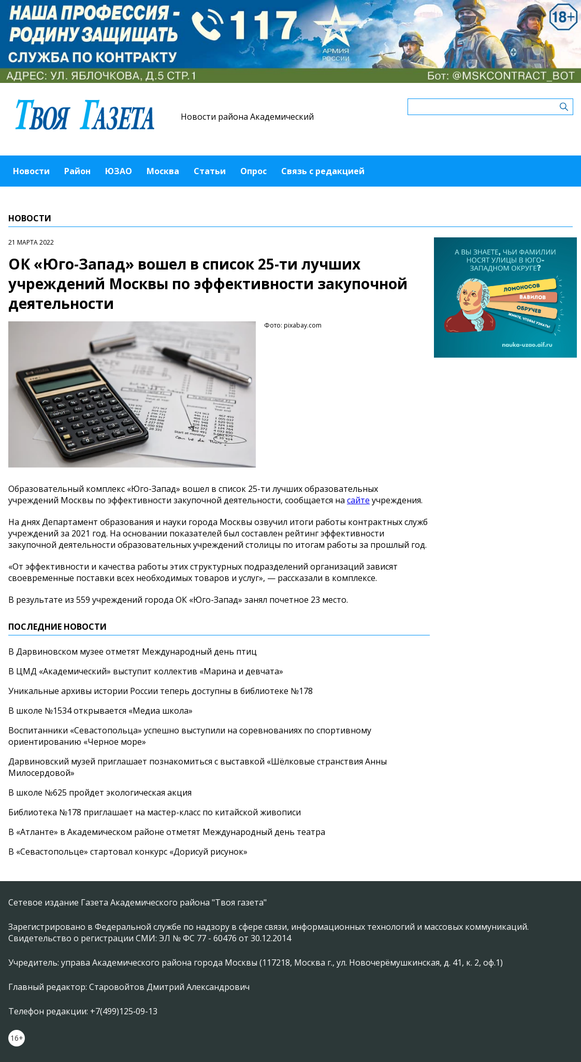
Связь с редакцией (323, 171)
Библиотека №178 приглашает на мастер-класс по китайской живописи (154, 812)
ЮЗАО (118, 171)
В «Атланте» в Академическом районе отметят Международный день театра (166, 832)
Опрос (253, 171)
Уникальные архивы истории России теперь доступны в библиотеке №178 (160, 691)
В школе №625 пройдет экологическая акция (100, 792)
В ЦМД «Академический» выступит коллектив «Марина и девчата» (145, 671)
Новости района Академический (247, 116)
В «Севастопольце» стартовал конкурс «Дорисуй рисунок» (128, 851)
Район (77, 171)
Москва (163, 171)
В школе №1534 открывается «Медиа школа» (100, 710)
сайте (358, 500)
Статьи (210, 171)
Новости (31, 171)
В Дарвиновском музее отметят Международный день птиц (132, 651)
